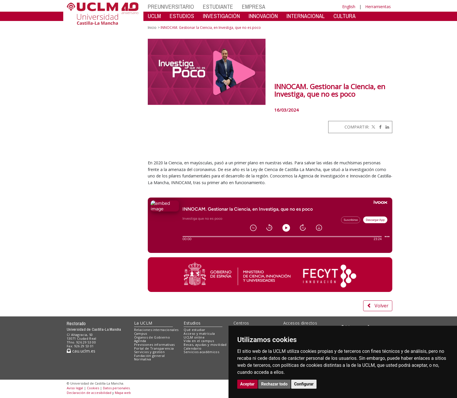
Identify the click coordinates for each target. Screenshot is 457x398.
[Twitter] (372, 127)
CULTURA (344, 16)
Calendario (192, 348)
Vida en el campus (199, 341)
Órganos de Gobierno (152, 337)
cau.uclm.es (81, 351)
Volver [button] (378, 305)
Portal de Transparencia (154, 348)
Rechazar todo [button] (274, 384)
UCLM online (194, 337)
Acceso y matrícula (199, 333)
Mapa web (123, 392)
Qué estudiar (194, 329)
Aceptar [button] (247, 384)
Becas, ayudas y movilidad (205, 344)
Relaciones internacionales (156, 329)
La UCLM (143, 323)
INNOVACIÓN (263, 16)
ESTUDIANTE (218, 6)
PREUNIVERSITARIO (171, 6)
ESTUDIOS (182, 16)
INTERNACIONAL (305, 16)
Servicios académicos (201, 352)
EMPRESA (253, 6)
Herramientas (378, 6)
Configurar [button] (304, 384)
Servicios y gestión (149, 352)
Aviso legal (75, 388)
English (348, 6)
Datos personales (116, 388)
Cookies (93, 388)
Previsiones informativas (154, 344)
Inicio (152, 27)
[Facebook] (379, 127)
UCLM (154, 16)
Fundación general (149, 355)
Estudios (192, 323)
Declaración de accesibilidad (89, 392)
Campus (140, 333)
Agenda (140, 341)
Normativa (142, 359)
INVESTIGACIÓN (221, 16)
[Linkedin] (386, 127)
